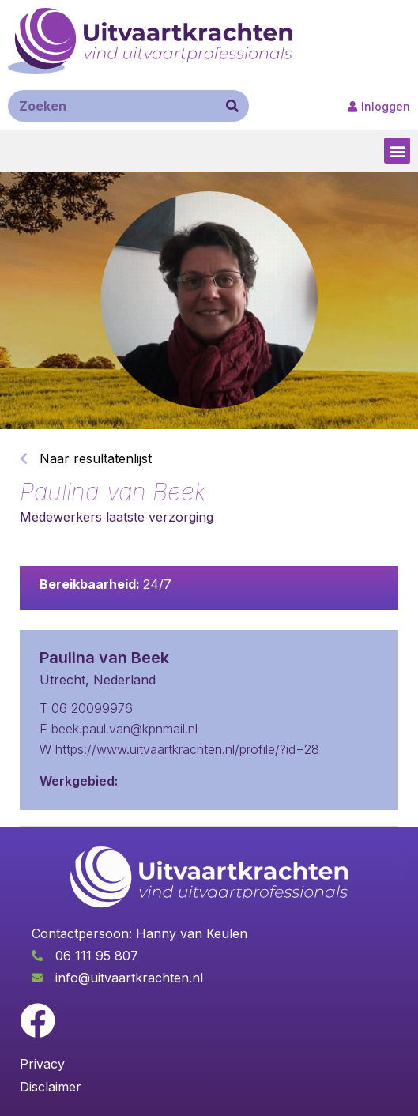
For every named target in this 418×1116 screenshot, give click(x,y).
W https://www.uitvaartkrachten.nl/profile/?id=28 (179, 749)
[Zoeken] (232, 106)
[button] (397, 151)
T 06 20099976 (86, 708)
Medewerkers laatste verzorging (116, 517)
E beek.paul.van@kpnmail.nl (119, 729)
